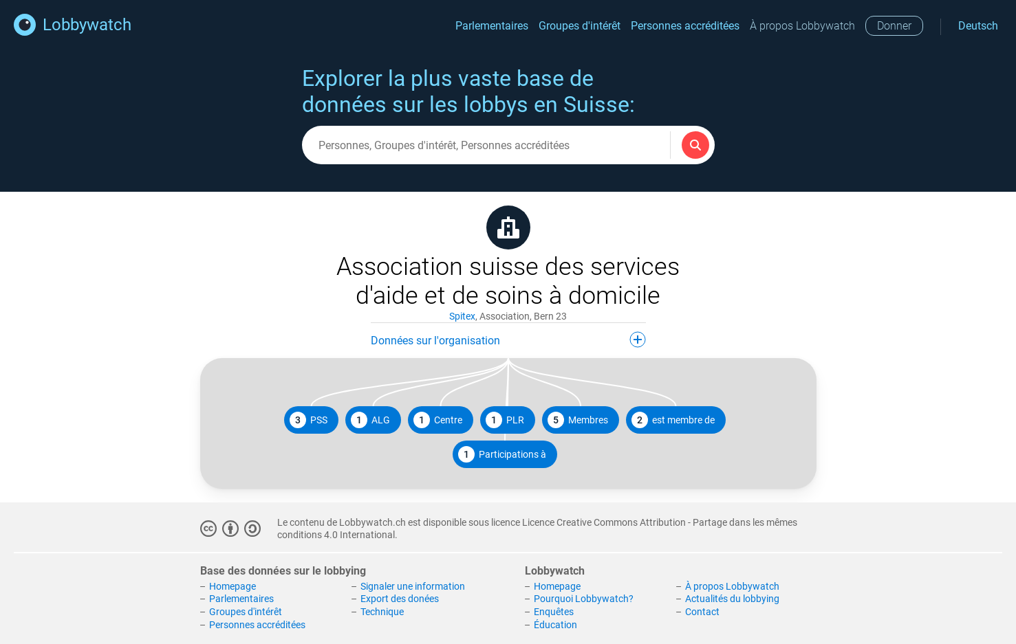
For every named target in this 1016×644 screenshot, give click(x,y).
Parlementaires (491, 25)
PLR (505, 420)
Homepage (232, 586)
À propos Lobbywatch (802, 25)
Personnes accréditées (685, 25)
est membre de (673, 420)
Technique (382, 611)
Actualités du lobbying (732, 598)
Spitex (462, 316)
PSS (308, 420)
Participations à (502, 454)
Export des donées (399, 598)
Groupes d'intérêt (579, 25)
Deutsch (978, 25)
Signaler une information (412, 586)
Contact (702, 611)
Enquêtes (554, 611)
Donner (894, 25)
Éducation (555, 624)
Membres (578, 420)
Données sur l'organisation (508, 339)
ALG (370, 420)
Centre (437, 420)
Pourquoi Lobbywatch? (584, 598)
